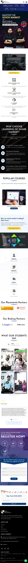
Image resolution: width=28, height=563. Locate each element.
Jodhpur (23, 547)
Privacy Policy (3, 523)
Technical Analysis (14, 62)
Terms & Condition (4, 525)
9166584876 (15, 535)
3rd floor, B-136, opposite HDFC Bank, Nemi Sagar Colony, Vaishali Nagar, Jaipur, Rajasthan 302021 (13, 532)
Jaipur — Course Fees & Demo (6, 547)
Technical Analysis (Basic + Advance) (14, 206)
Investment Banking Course (16, 547)
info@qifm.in (4, 538)
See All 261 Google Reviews (14, 422)
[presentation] (1, 64)
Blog (2, 521)
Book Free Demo (14, 72)
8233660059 (5, 535)
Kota (5, 549)
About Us (3, 519)
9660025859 (10, 535)
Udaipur (2, 549)
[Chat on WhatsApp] (25, 560)
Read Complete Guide (14, 228)
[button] (7, 359)
